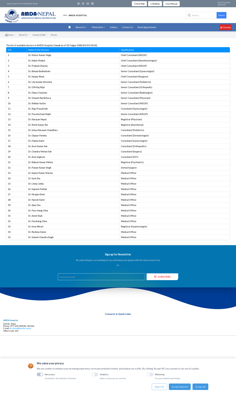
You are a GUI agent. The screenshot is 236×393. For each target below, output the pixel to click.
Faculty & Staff (39, 35)
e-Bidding (155, 3)
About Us (81, 27)
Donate (225, 27)
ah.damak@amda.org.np (20, 328)
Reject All (159, 386)
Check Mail (139, 3)
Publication (99, 27)
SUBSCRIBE (162, 276)
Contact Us (127, 27)
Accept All (200, 386)
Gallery (113, 27)
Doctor (54, 35)
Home (9, 34)
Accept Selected (180, 386)
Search (221, 15)
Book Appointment (147, 27)
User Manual (171, 3)
